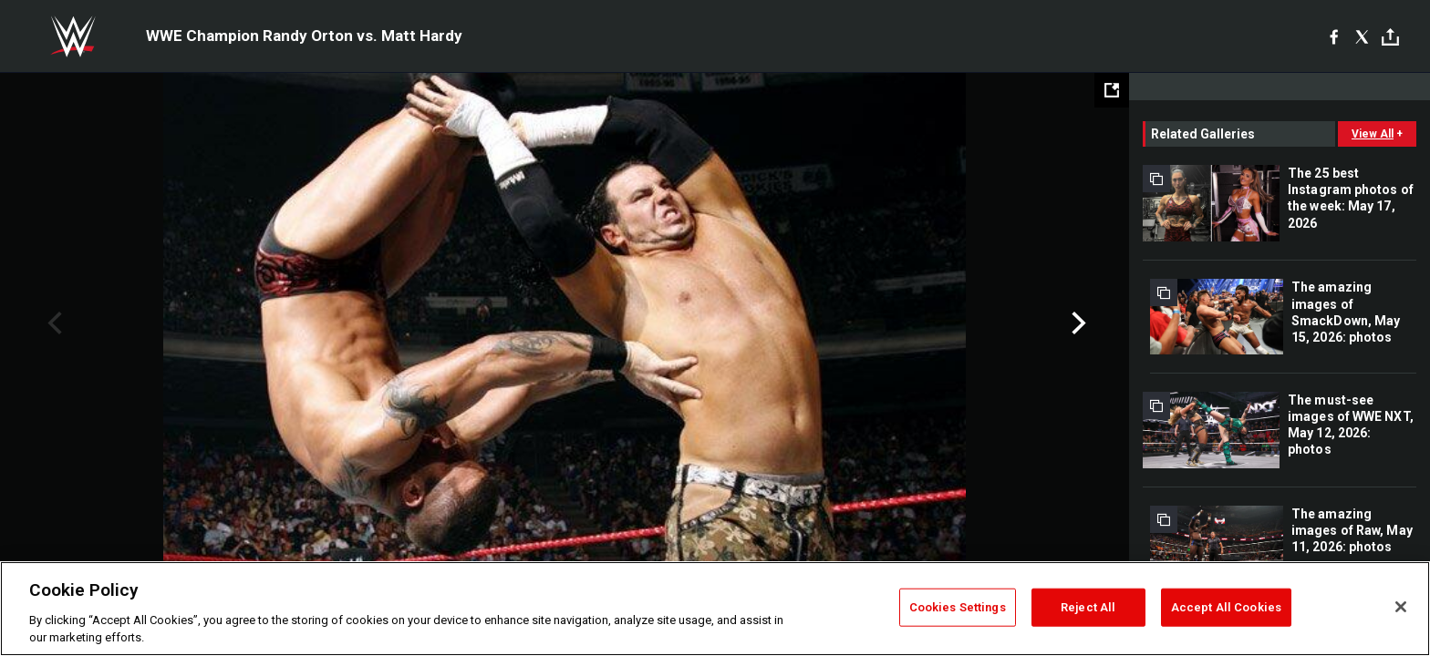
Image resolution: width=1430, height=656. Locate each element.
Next (1077, 323)
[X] (1362, 36)
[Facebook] (1334, 36)
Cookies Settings (957, 607)
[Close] (1401, 607)
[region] (715, 608)
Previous (52, 323)
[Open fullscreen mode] (1111, 90)
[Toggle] (1390, 37)
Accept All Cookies (1226, 607)
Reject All (1088, 607)
